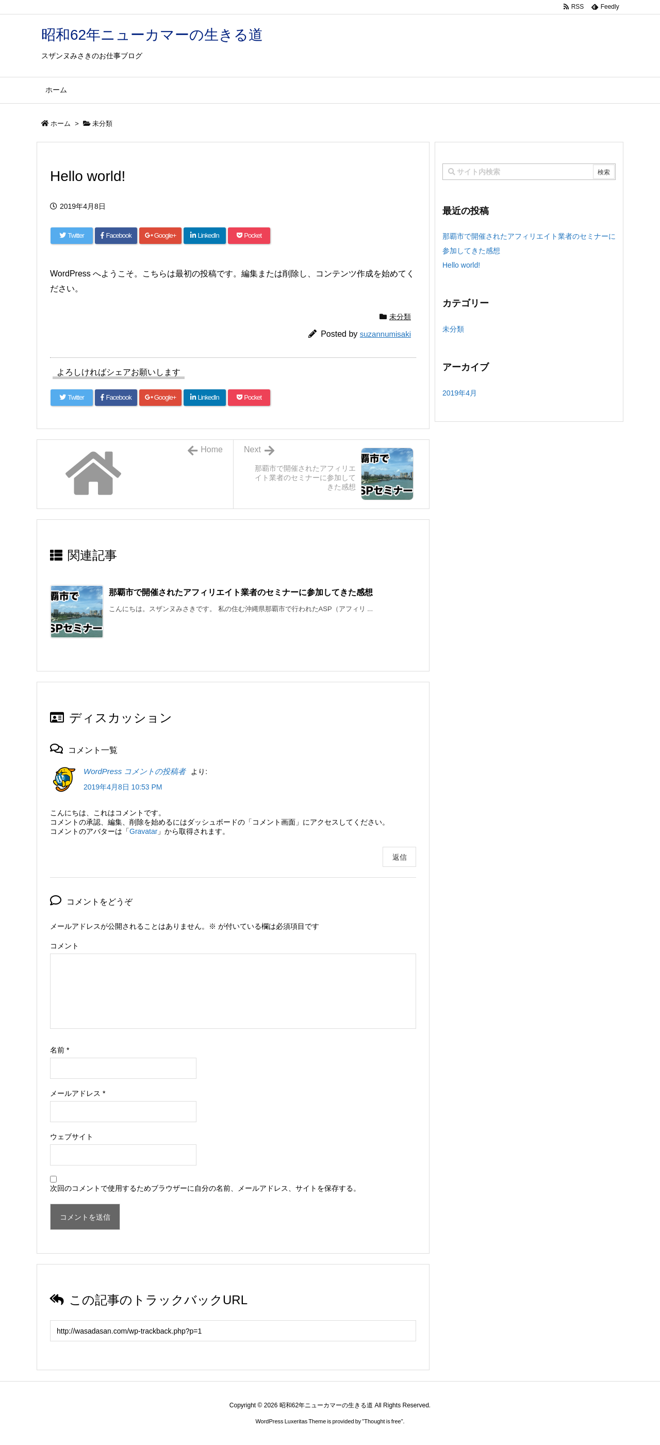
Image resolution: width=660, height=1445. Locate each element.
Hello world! (461, 265)
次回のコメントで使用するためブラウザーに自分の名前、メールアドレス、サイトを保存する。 (205, 1188)
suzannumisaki (385, 334)
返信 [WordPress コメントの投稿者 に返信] (399, 857)
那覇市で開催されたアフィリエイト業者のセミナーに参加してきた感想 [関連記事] (241, 592)
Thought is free (382, 1421)
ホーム (61, 123)
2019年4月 (459, 393)
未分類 (102, 123)
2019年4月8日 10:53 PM (123, 787)
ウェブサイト (71, 1136)
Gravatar (143, 831)
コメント (64, 946)
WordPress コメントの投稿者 (135, 771)
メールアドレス (77, 1093)
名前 (59, 1050)
